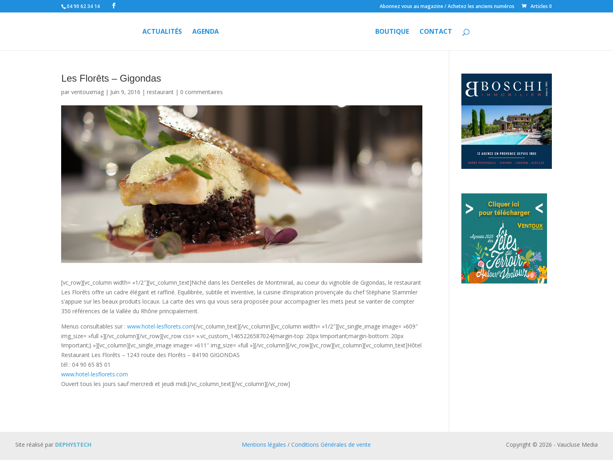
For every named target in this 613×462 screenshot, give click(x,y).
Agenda (205, 32)
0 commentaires (201, 92)
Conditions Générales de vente (331, 444)
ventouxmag (87, 92)
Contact (436, 32)
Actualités (162, 32)
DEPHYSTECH (73, 444)
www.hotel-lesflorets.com (160, 326)
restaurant (160, 92)
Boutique (392, 32)
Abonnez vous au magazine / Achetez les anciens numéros (447, 7)
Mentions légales (264, 444)
